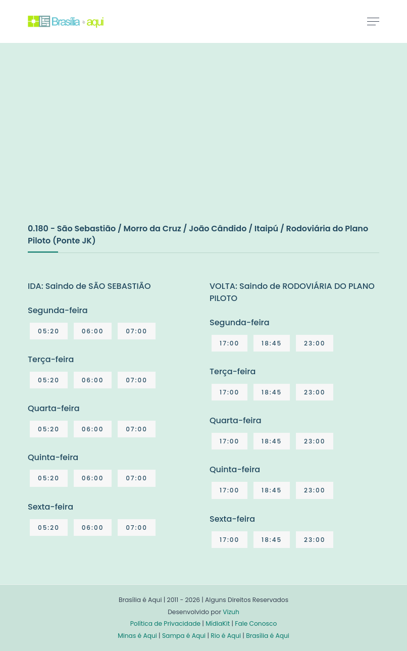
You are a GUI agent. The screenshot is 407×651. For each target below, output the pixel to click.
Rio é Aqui (226, 635)
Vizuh (231, 612)
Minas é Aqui (137, 635)
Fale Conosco (256, 623)
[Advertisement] (103, 143)
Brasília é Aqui (267, 635)
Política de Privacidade (165, 623)
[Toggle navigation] (373, 21)
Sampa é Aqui (184, 635)
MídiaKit (218, 623)
